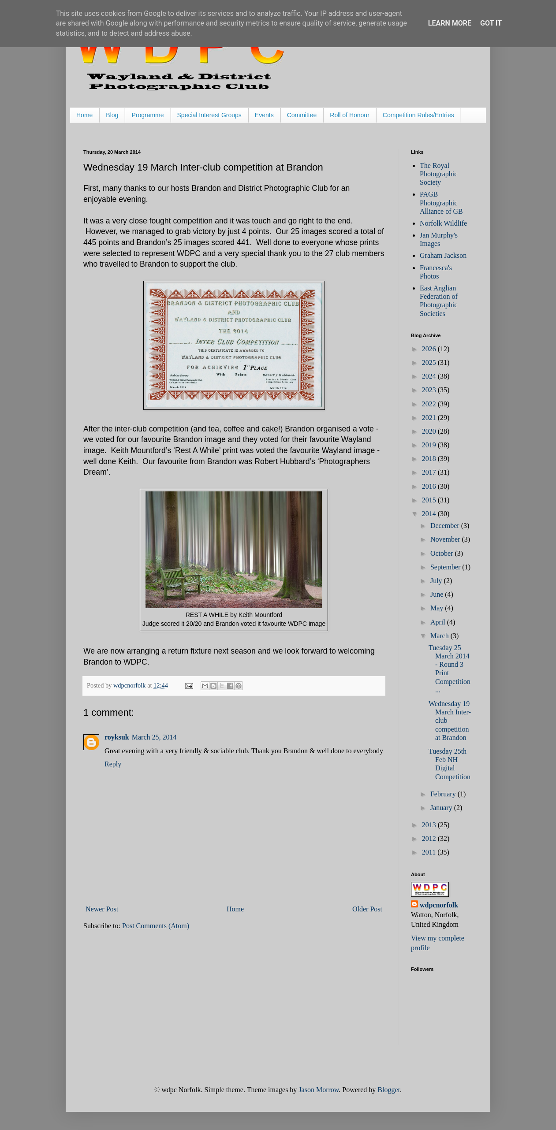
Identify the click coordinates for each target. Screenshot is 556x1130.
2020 (430, 431)
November (446, 539)
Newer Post (102, 909)
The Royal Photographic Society (438, 174)
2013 (430, 825)
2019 (430, 445)
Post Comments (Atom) (155, 925)
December (445, 525)
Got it (491, 23)
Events (264, 115)
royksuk (116, 737)
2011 (429, 852)
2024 (430, 376)
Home (84, 115)
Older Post (367, 909)
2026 (430, 349)
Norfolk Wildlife (443, 223)
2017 (430, 472)
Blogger (388, 1089)
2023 (430, 390)
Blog (112, 115)
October (442, 553)
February (444, 794)
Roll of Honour (349, 115)
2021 (430, 417)
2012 (430, 838)
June (437, 594)
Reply (112, 764)
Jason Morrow (319, 1089)
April (438, 622)
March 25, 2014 (154, 737)
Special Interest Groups (209, 115)
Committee (302, 115)
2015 (430, 500)
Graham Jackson (443, 255)
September (446, 567)
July (437, 580)
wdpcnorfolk (439, 905)
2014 (430, 513)
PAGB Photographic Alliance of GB (441, 202)
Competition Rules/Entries (418, 115)
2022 (430, 404)
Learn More (449, 23)
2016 (430, 486)
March (440, 635)
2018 (430, 458)
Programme (147, 115)
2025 (430, 362)
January (442, 807)
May (437, 608)
